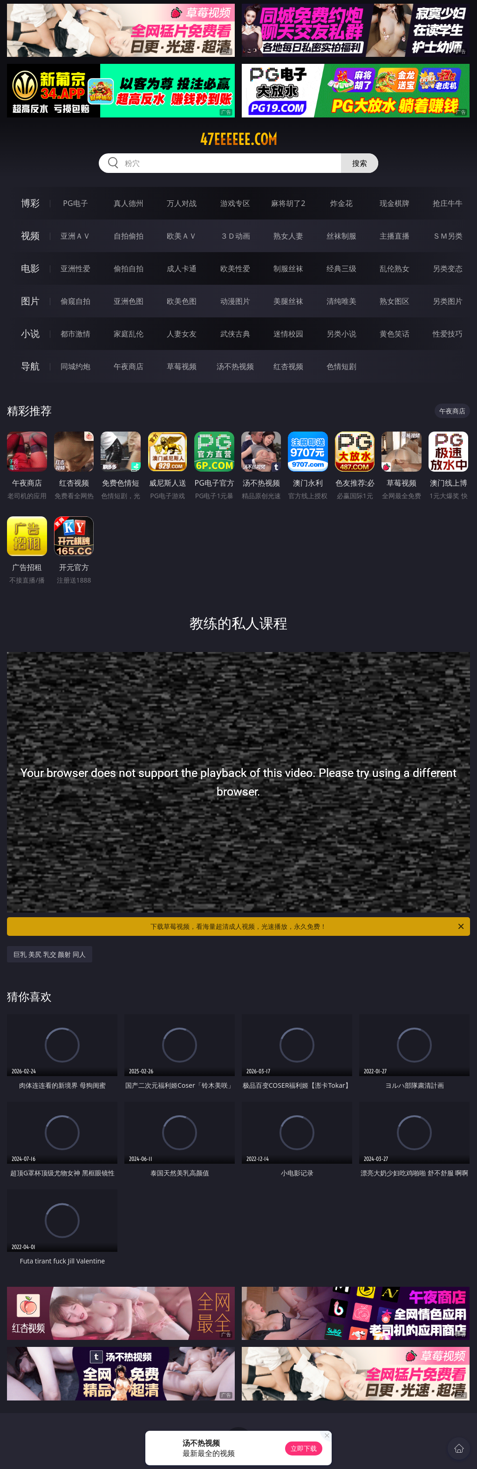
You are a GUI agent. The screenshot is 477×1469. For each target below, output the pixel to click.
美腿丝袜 (288, 301)
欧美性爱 (235, 268)
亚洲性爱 (75, 268)
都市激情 (75, 334)
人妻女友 (182, 334)
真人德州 (128, 203)
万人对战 (182, 203)
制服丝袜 (288, 268)
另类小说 (341, 334)
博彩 (30, 203)
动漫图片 (235, 301)
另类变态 (448, 268)
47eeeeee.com (238, 139)
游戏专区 (235, 203)
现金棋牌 (394, 203)
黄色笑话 (394, 334)
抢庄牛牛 (448, 203)
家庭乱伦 (128, 334)
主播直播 (394, 236)
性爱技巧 (448, 334)
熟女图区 (394, 301)
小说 (30, 333)
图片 (30, 301)
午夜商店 (128, 366)
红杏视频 (288, 366)
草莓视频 (182, 366)
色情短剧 (341, 366)
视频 (30, 235)
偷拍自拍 (128, 268)
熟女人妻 (288, 236)
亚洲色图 (128, 301)
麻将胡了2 (288, 203)
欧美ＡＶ (182, 236)
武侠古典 (235, 334)
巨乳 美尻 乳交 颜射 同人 (50, 954)
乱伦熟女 (394, 268)
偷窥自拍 (75, 301)
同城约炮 (75, 366)
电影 (30, 268)
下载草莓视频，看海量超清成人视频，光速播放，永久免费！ (307, 926)
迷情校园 (288, 334)
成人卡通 (182, 268)
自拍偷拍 (128, 236)
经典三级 (341, 268)
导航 (30, 366)
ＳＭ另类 (448, 236)
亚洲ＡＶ (75, 236)
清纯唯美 (341, 301)
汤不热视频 (235, 366)
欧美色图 (182, 301)
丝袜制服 (341, 236)
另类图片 (448, 301)
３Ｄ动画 (235, 236)
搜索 (359, 163)
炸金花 (341, 203)
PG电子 (75, 203)
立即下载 (304, 1448)
